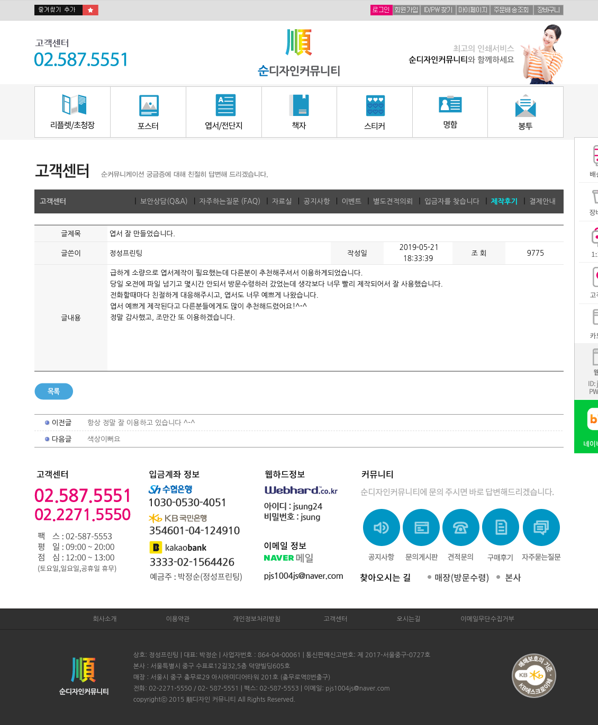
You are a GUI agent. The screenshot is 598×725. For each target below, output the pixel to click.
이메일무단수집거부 (487, 619)
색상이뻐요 (104, 439)
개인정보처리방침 (256, 619)
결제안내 (542, 201)
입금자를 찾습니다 (451, 201)
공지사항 (316, 201)
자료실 (282, 201)
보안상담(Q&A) (164, 201)
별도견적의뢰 (393, 201)
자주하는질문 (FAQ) (230, 201)
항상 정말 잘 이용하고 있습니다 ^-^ (141, 422)
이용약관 (177, 619)
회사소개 (104, 619)
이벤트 (351, 201)
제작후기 (504, 201)
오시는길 (408, 619)
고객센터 (335, 619)
